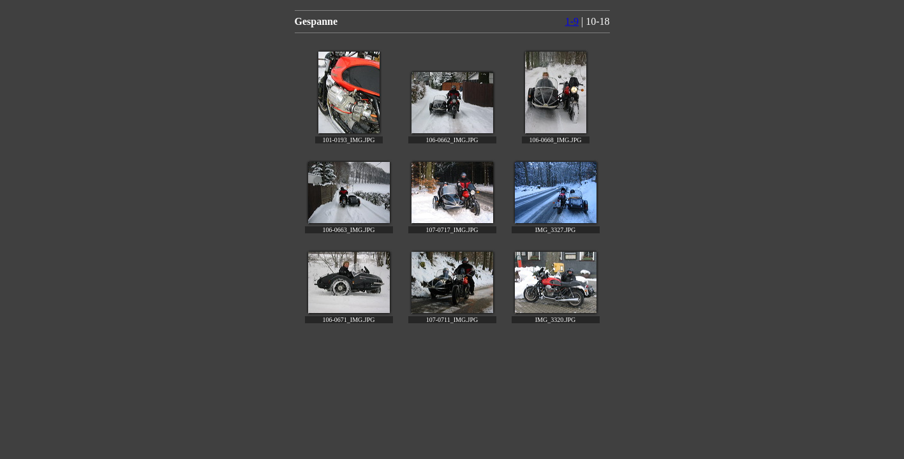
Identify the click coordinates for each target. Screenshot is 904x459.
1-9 (572, 21)
